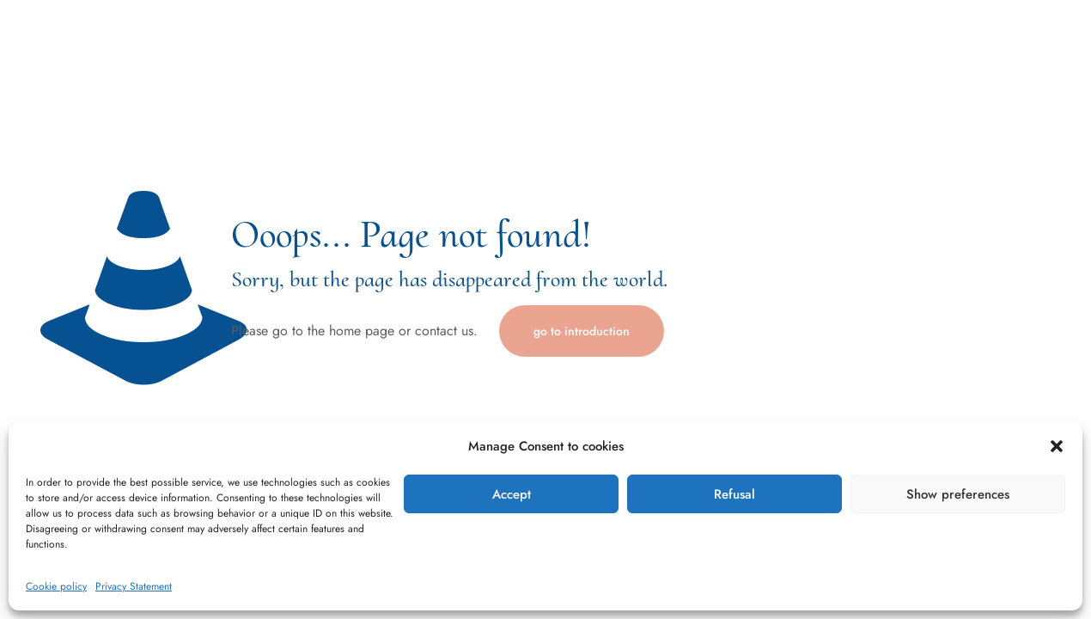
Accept (511, 494)
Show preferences (957, 494)
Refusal (734, 494)
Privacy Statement (133, 586)
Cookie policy (56, 586)
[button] (1056, 446)
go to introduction (581, 331)
